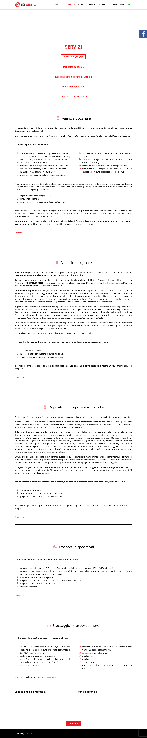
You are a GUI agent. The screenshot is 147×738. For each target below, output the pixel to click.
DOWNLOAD (104, 5)
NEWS (80, 5)
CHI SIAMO (60, 5)
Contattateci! (20, 232)
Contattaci (73, 723)
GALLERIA (90, 5)
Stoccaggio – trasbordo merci (73, 96)
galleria (41, 677)
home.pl (29, 733)
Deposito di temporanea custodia (73, 76)
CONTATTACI (119, 5)
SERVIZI (71, 5)
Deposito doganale (73, 66)
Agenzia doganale (73, 56)
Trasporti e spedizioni (73, 86)
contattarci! (53, 677)
